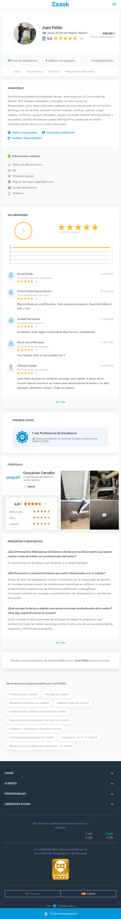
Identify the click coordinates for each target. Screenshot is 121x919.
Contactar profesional (58, 132)
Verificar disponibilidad (25, 138)
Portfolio (54, 71)
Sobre (17, 71)
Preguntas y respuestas (79, 71)
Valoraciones (35, 71)
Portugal (35, 893)
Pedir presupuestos (22, 132)
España (91, 893)
